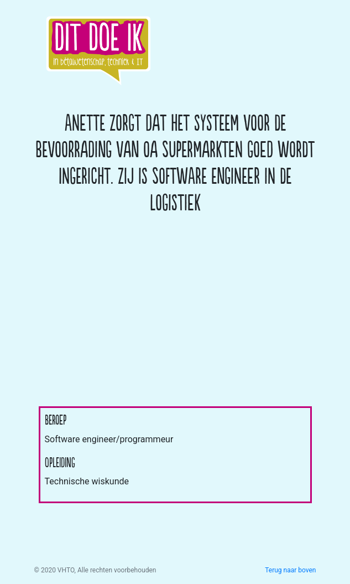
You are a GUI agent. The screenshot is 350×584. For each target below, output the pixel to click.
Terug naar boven (290, 570)
